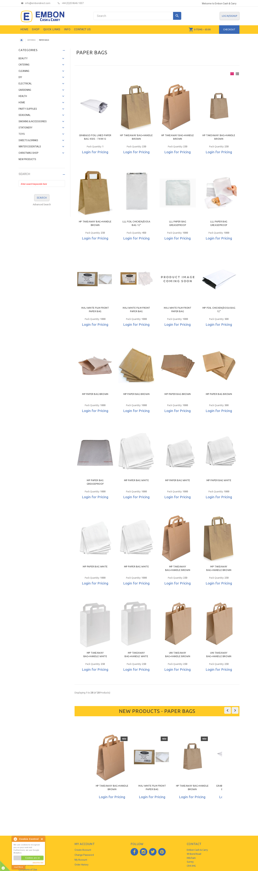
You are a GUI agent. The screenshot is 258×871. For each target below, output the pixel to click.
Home (21, 40)
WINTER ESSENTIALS (30, 146)
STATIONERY (25, 127)
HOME (22, 102)
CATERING (31, 40)
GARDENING (25, 90)
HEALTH (23, 96)
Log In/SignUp (229, 16)
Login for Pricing (95, 152)
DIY (20, 77)
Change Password (84, 855)
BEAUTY (23, 58)
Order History (81, 864)
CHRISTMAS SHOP (28, 153)
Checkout (229, 29)
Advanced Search (42, 204)
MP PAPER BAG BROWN (95, 394)
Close (42, 839)
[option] (112, 775)
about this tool (38, 863)
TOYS (22, 134)
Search (24, 174)
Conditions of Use (28, 869)
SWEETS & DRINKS (28, 140)
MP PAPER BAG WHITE (136, 480)
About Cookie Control (15, 839)
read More (18, 867)
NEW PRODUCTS (27, 159)
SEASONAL (25, 115)
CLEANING (24, 71)
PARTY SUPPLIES (28, 109)
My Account (81, 859)
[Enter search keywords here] (42, 183)
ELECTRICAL (25, 83)
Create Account (83, 850)
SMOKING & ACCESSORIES (33, 121)
